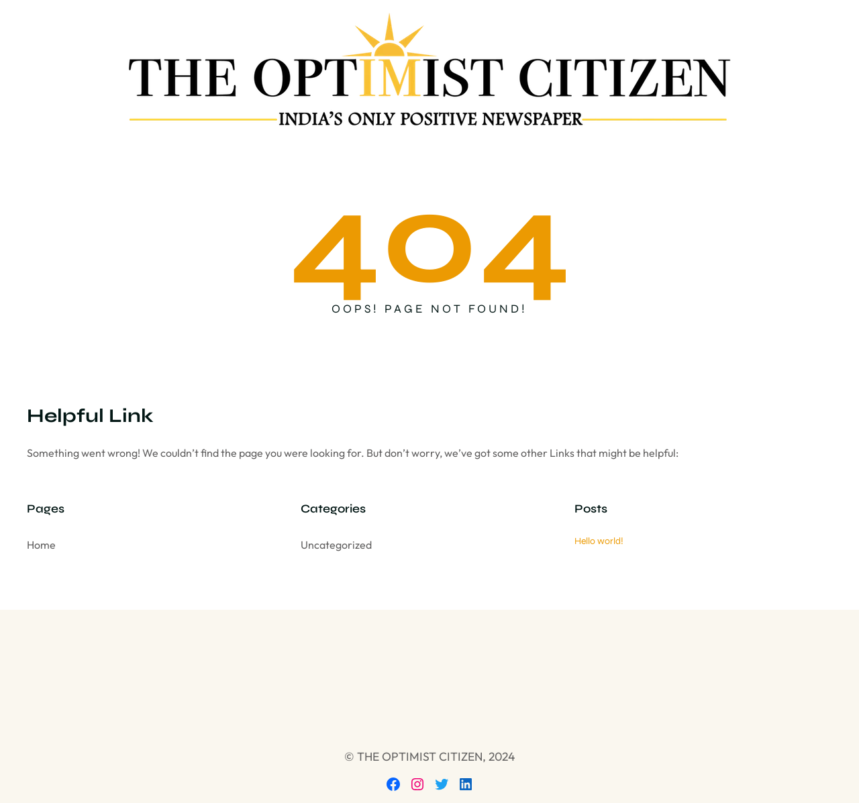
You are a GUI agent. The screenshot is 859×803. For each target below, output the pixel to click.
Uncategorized (336, 544)
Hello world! (598, 541)
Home (41, 544)
